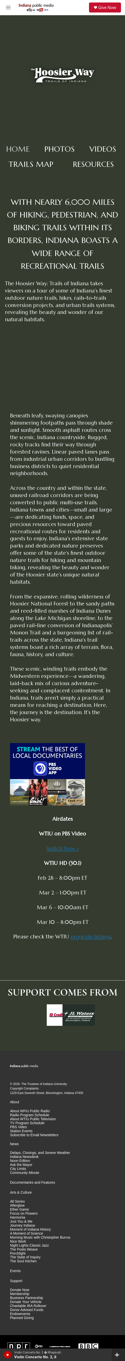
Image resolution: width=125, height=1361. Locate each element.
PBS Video (18, 1127)
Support (16, 1281)
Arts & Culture (21, 1192)
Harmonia (17, 1217)
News (14, 1144)
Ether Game (19, 1209)
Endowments (20, 1314)
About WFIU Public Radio (30, 1111)
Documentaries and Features (32, 1182)
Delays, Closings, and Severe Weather (40, 1153)
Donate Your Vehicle (26, 1302)
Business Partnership (26, 1298)
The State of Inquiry (25, 1257)
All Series (17, 1201)
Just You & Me (21, 1221)
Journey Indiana (22, 1225)
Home (18, 149)
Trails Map (31, 164)
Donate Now (19, 1290)
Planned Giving (22, 1318)
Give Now (107, 7)
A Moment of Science (26, 1233)
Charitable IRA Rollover (28, 1306)
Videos (103, 149)
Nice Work (18, 1241)
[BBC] (88, 1346)
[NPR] (19, 1346)
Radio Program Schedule (29, 1115)
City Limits (18, 1169)
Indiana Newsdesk (24, 1157)
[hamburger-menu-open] (8, 7)
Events (15, 1271)
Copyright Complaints (24, 1088)
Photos (59, 149)
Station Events (21, 1131)
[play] (7, 1354)
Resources (93, 164)
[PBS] (38, 1346)
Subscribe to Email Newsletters (34, 1135)
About (14, 1102)
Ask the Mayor (21, 1165)
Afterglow (17, 1205)
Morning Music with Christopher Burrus (40, 1237)
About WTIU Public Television (33, 1119)
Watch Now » (62, 848)
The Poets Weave (24, 1249)
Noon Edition (20, 1161)
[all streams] (118, 1355)
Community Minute (24, 1173)
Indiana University (55, 1084)
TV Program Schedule (27, 1123)
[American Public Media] (60, 1346)
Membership (19, 1294)
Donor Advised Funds (27, 1310)
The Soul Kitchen (23, 1261)
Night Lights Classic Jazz (29, 1245)
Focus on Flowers (24, 1213)
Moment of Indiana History (30, 1229)
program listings (90, 936)
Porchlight (18, 1253)
